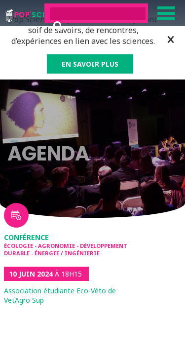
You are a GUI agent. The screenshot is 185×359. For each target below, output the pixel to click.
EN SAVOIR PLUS (90, 64)
